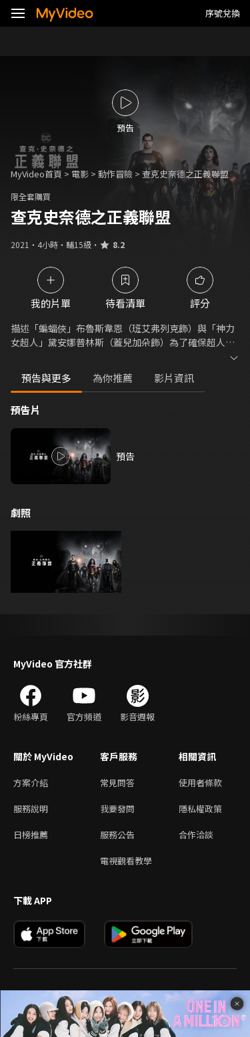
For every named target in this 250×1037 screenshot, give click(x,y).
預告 (125, 456)
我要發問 (117, 808)
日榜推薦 (30, 834)
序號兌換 (222, 13)
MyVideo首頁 (36, 173)
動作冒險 (115, 173)
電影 (80, 173)
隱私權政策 (200, 808)
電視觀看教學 (126, 860)
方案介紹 (30, 782)
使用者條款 (200, 782)
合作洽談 (196, 834)
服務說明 (30, 808)
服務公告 (117, 834)
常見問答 (117, 782)
